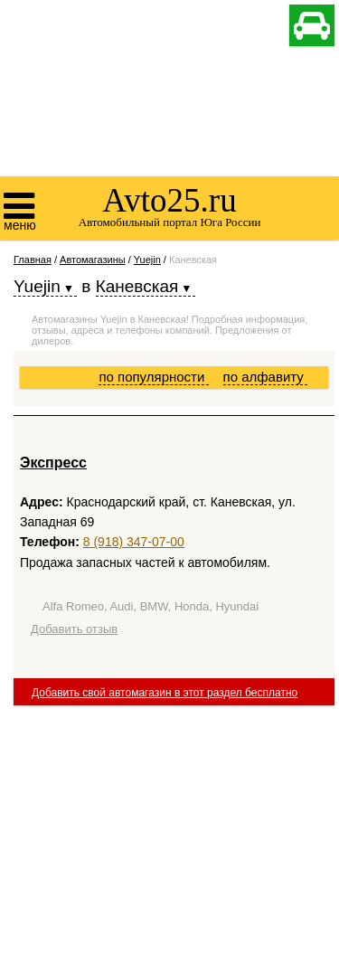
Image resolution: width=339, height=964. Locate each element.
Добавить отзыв (74, 629)
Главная (33, 259)
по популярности (153, 376)
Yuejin (147, 259)
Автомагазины (93, 259)
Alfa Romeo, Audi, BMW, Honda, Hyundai (150, 606)
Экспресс (53, 462)
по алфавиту (265, 376)
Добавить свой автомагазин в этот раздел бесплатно (164, 692)
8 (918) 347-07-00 (133, 541)
